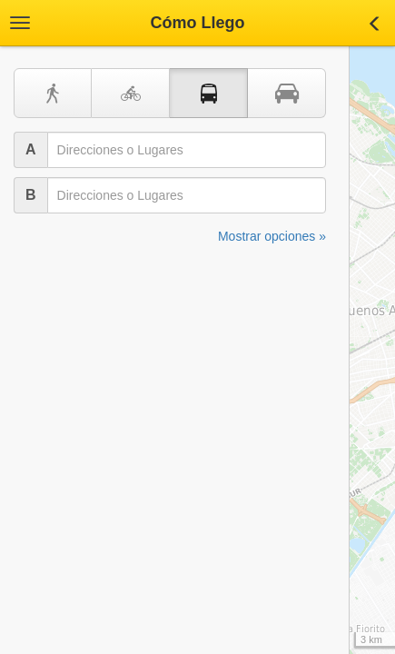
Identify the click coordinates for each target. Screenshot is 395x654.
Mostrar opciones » (272, 236)
